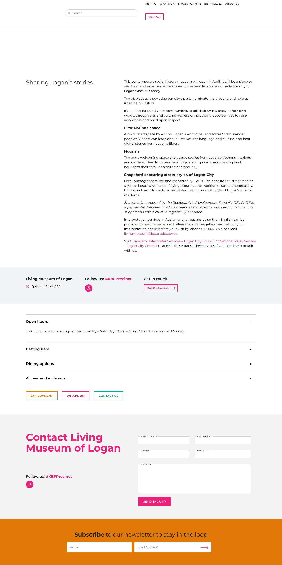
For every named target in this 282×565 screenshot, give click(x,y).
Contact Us (108, 395)
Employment (42, 395)
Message (146, 464)
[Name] (99, 547)
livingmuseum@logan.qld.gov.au (151, 234)
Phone (145, 450)
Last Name (204, 436)
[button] (141, 322)
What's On (76, 395)
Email (202, 450)
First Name (149, 436)
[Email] (166, 547)
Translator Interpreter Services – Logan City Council (173, 241)
